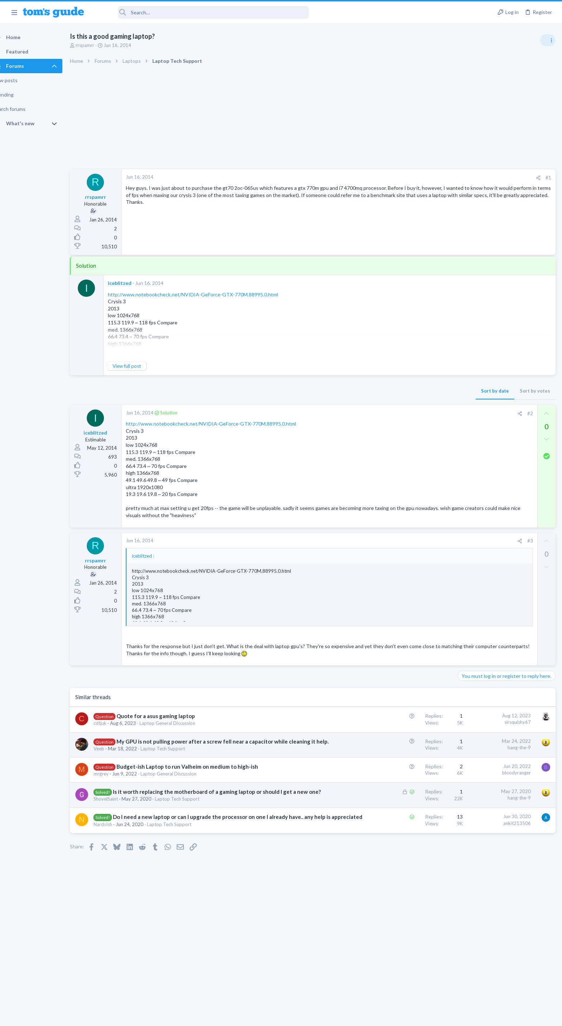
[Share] (423, 177)
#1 (433, 178)
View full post (139, 366)
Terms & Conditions (349, 1016)
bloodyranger (401, 780)
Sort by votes (419, 391)
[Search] (201, 12)
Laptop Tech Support (175, 756)
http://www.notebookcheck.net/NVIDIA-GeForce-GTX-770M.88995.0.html (205, 294)
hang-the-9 (403, 747)
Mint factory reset (491, 569)
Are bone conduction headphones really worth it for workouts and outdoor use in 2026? (505, 410)
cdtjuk (112, 723)
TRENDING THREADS (471, 388)
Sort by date (380, 391)
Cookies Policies (254, 1016)
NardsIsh (115, 847)
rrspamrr (97, 45)
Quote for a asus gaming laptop (168, 716)
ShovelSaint (118, 814)
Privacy (299, 1016)
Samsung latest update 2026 (503, 604)
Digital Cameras (477, 659)
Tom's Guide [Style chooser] (504, 966)
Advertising (204, 1016)
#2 (415, 413)
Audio (466, 437)
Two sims (470, 452)
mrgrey (113, 781)
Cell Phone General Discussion (491, 472)
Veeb (111, 756)
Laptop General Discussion (180, 723)
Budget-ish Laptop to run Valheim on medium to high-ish (200, 774)
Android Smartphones (483, 589)
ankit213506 (401, 838)
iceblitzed (132, 283)
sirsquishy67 (402, 722)
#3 (415, 541)
